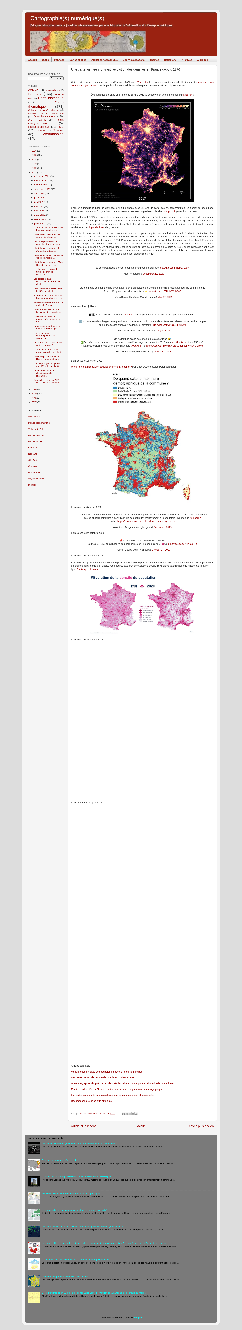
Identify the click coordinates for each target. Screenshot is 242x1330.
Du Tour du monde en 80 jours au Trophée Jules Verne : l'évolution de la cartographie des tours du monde (94, 1293)
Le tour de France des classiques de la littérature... (44, 373)
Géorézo (32, 447)
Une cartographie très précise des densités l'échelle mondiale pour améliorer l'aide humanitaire (122, 1083)
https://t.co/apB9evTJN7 (130, 521)
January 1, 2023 (162, 527)
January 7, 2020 (163, 351)
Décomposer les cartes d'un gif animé (91, 1101)
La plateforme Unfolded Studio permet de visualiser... (45, 272)
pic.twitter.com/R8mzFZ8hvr (175, 267)
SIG (61, 126)
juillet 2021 (39, 197)
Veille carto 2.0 (35, 429)
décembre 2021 (42, 176)
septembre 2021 (42, 189)
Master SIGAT (35, 441)
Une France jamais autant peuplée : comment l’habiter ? (101, 366)
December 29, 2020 (153, 273)
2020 (34, 389)
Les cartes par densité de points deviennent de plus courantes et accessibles (112, 1095)
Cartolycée (33, 466)
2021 (34, 172)
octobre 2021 (41, 185)
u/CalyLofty (142, 82)
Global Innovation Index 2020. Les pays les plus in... (48, 228)
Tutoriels (59, 130)
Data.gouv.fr (169, 211)
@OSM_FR (137, 345)
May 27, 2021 (165, 297)
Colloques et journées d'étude (43, 110)
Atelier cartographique (104, 59)
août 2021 (39, 193)
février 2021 (40, 219)
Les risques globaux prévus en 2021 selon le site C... (47, 364)
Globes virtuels (37, 120)
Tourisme (41, 130)
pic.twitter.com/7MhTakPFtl (182, 544)
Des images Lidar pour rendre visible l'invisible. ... (48, 256)
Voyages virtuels (36, 478)
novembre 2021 (42, 180)
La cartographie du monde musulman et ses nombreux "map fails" (74, 1210)
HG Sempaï (34, 472)
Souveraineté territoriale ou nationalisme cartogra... (47, 327)
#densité (128, 314)
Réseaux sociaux (38, 126)
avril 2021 (39, 210)
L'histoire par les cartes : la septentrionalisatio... (47, 235)
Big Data (35, 94)
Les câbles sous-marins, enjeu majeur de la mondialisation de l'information (78, 1143)
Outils (45, 59)
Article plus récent (83, 1126)
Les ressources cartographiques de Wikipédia (44, 335)
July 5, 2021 (163, 330)
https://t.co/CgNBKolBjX (159, 345)
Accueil (32, 59)
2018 (34, 398)
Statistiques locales (87, 569)
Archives (187, 59)
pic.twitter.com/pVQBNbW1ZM (169, 325)
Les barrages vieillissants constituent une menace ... (48, 242)
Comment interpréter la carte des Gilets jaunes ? (65, 1276)
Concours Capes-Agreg (52, 113)
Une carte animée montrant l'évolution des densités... (47, 310)
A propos (202, 59)
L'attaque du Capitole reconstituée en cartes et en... (47, 319)
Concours (32, 113)
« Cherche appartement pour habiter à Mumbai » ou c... (48, 296)
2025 (34, 155)
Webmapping (53, 134)
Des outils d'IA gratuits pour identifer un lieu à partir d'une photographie (76, 1177)
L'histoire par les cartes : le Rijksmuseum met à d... (47, 357)
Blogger (138, 1317)
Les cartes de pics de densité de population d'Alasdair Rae (102, 1077)
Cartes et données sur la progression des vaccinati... (48, 350)
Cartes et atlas (77, 59)
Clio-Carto (33, 460)
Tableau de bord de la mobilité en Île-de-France (48, 303)
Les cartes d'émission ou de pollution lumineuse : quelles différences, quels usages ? (83, 1226)
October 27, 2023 (161, 549)
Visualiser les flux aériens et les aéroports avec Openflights (71, 1193)
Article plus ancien (201, 1126)
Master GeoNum (36, 435)
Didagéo (32, 485)
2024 (34, 159)
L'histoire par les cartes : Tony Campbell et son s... (48, 263)
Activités (33, 89)
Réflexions (170, 59)
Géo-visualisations (134, 59)
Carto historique (51, 98)
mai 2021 (39, 206)
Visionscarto (34, 416)
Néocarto (32, 454)
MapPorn (188, 94)
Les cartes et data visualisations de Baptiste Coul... (47, 281)
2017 (34, 402)
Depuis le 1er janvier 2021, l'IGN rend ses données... (47, 381)
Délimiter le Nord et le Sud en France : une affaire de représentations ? (76, 1259)
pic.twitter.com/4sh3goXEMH (159, 521)
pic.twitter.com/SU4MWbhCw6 (165, 291)
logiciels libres (96, 227)
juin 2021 (39, 202)
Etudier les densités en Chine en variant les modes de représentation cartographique (117, 1089)
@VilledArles (179, 342)
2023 (34, 164)
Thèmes (154, 59)
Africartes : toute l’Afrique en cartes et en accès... (48, 343)
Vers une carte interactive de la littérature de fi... (48, 289)
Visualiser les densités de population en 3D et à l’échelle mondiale (107, 1071)
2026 (34, 151)
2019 (34, 393)
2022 (34, 168)
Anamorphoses (53, 90)
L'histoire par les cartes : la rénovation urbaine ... (47, 249)
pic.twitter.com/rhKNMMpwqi (188, 345)
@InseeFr (195, 518)
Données (59, 59)
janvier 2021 (40, 223)
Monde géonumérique (39, 423)
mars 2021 (39, 215)
